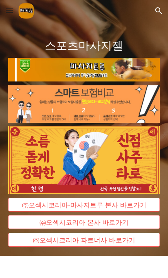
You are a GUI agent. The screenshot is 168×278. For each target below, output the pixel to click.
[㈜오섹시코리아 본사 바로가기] (84, 222)
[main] (84, 44)
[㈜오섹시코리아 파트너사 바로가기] (84, 240)
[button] (9, 10)
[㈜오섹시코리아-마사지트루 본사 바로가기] (84, 204)
